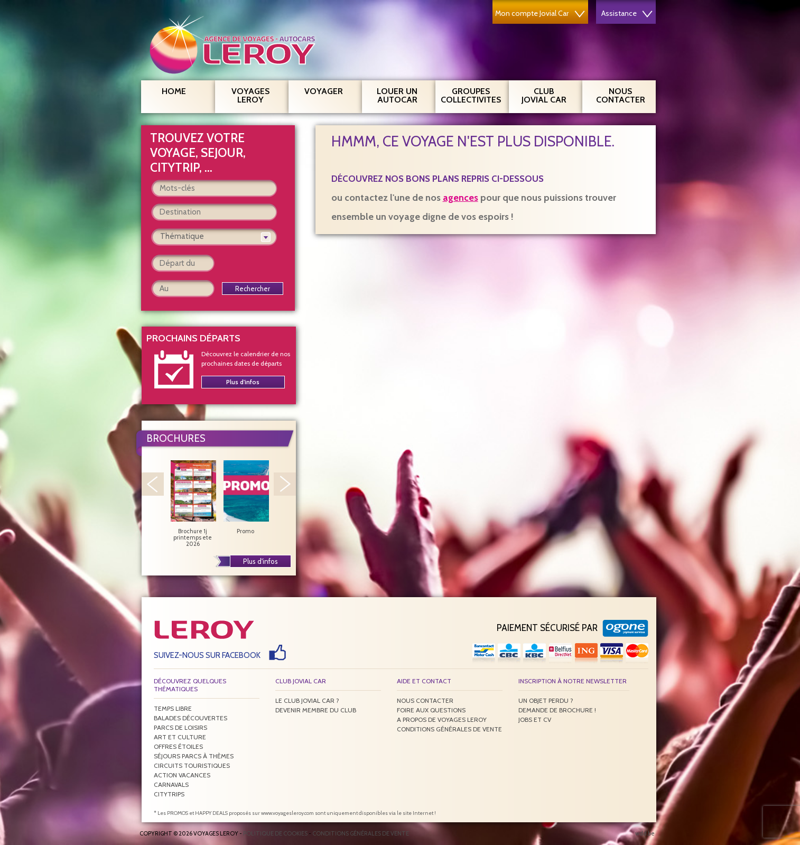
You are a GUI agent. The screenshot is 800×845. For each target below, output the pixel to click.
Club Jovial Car (544, 95)
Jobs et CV (534, 719)
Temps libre (173, 708)
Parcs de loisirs (180, 727)
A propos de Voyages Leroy (442, 719)
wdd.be (645, 833)
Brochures (176, 438)
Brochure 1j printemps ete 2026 (193, 503)
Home (174, 91)
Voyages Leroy (256, 94)
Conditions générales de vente (449, 729)
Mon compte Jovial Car (540, 13)
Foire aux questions (431, 710)
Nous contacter (625, 94)
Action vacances (182, 775)
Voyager (329, 89)
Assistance (627, 13)
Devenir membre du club (315, 710)
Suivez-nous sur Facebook (207, 655)
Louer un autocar (402, 94)
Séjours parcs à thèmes (194, 756)
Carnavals (171, 784)
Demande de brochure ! (557, 710)
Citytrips (169, 794)
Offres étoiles (178, 746)
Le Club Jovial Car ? (307, 700)
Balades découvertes (190, 718)
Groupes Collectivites (471, 94)
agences (460, 197)
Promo (246, 497)
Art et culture (180, 737)
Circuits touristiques (192, 765)
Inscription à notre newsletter (572, 681)
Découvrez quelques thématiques (190, 685)
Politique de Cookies (275, 833)
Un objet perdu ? (545, 700)
